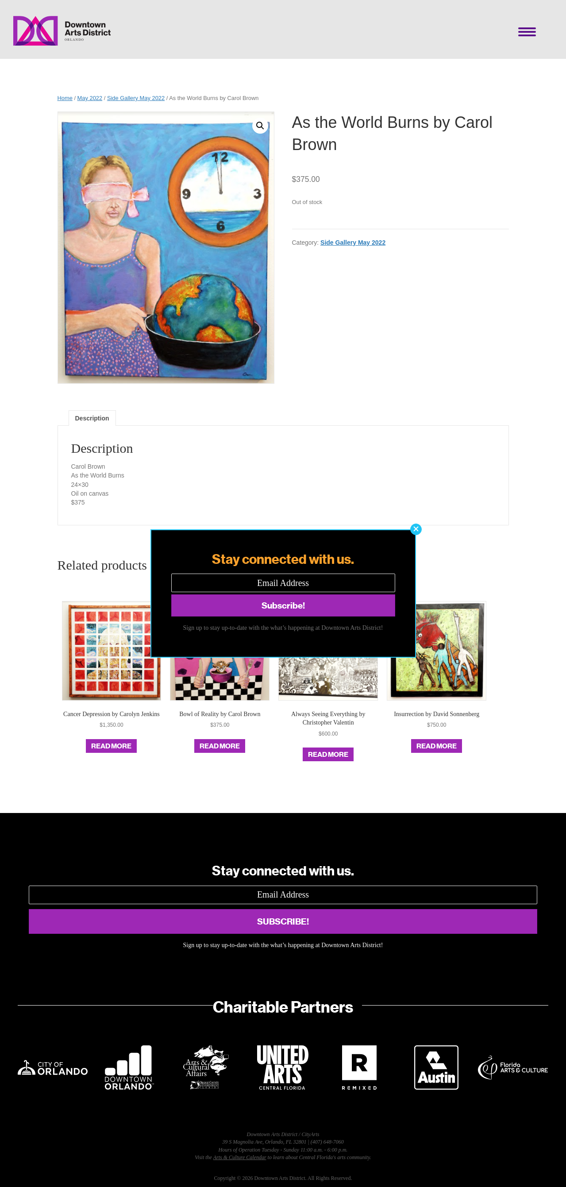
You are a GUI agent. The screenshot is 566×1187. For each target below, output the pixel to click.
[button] (416, 529)
